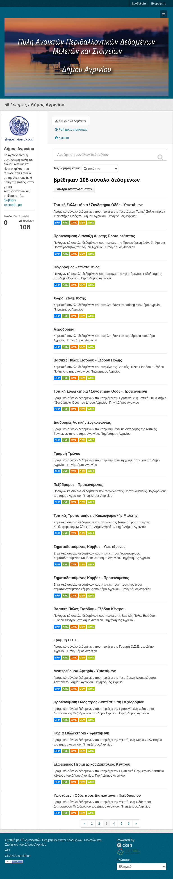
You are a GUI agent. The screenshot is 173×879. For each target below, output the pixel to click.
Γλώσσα (123, 860)
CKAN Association (18, 856)
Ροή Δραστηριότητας (71, 129)
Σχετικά (62, 138)
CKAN (124, 845)
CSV (82, 222)
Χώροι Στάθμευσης (70, 298)
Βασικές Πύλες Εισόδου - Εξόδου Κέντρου (89, 609)
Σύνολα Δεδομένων (70, 121)
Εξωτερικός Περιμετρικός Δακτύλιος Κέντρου (92, 764)
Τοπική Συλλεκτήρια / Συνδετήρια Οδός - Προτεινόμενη (100, 391)
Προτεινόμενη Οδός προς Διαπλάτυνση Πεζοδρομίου (99, 702)
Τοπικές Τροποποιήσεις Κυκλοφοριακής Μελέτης (96, 516)
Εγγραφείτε (158, 3)
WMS (91, 222)
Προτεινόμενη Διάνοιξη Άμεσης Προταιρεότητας (94, 236)
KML (65, 222)
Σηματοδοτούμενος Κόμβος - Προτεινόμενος (91, 578)
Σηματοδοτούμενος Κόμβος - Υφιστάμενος (89, 547)
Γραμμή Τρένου (67, 454)
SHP (57, 222)
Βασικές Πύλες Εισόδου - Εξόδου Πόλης (88, 360)
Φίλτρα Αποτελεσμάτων (74, 189)
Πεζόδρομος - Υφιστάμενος (77, 267)
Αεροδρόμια (64, 329)
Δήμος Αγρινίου (47, 104)
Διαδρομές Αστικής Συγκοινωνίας (82, 422)
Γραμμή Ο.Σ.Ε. (66, 640)
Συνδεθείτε (139, 3)
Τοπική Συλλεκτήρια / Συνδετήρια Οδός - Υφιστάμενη (98, 205)
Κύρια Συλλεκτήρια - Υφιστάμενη (81, 733)
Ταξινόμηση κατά (66, 168)
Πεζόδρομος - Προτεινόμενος (78, 485)
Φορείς (20, 104)
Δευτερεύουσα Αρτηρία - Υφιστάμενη (85, 671)
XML (74, 222)
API (7, 850)
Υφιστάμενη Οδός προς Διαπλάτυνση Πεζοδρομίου (97, 795)
